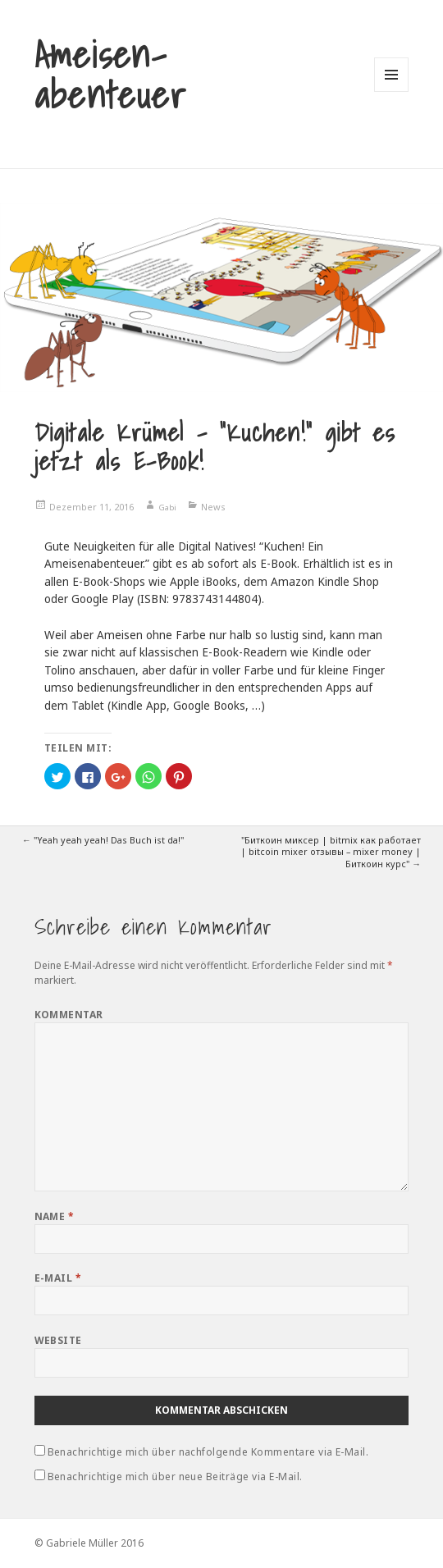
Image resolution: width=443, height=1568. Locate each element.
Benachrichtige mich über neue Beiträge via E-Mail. (175, 1476)
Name (54, 1216)
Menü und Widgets (392, 91)
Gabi (167, 507)
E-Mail (58, 1278)
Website (58, 1340)
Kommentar (68, 1015)
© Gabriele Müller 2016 (89, 1543)
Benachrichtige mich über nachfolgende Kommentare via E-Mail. (208, 1452)
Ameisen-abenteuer (110, 75)
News (213, 507)
